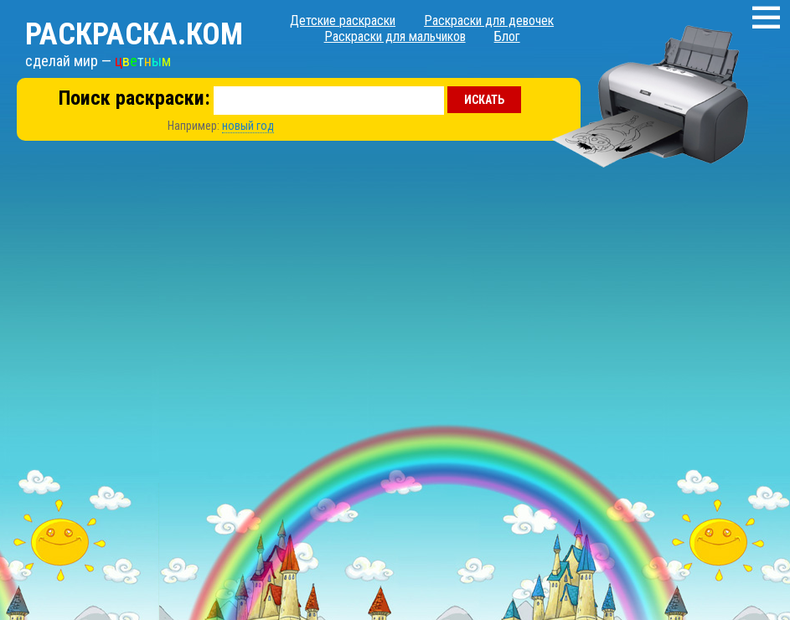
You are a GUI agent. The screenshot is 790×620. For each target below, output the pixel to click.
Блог (507, 36)
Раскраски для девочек (489, 20)
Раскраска (134, 34)
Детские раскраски (342, 20)
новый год (248, 125)
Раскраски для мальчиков (395, 36)
